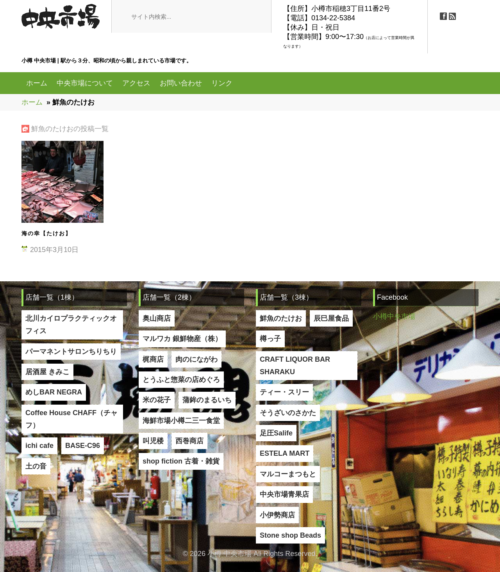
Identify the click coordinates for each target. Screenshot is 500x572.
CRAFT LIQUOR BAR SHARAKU (295, 365)
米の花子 (157, 400)
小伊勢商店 (277, 515)
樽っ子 (270, 339)
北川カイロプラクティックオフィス (71, 324)
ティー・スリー (284, 392)
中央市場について (85, 83)
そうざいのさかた (288, 413)
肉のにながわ (196, 359)
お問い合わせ (181, 83)
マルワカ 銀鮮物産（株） (182, 339)
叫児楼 (153, 441)
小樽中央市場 (394, 316)
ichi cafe (39, 445)
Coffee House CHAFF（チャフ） (71, 419)
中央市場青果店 (284, 494)
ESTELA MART (284, 453)
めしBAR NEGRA (53, 392)
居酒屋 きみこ (47, 372)
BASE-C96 (82, 445)
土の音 (35, 466)
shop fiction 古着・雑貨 (181, 461)
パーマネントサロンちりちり (71, 351)
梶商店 (153, 359)
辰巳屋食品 (331, 318)
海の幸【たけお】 (46, 233)
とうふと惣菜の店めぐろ (181, 380)
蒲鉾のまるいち (207, 400)
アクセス (136, 83)
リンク (221, 83)
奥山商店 (157, 318)
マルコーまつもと (288, 474)
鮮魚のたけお (281, 318)
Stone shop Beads (290, 535)
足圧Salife (276, 433)
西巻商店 (189, 441)
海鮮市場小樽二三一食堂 (181, 421)
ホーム (36, 83)
